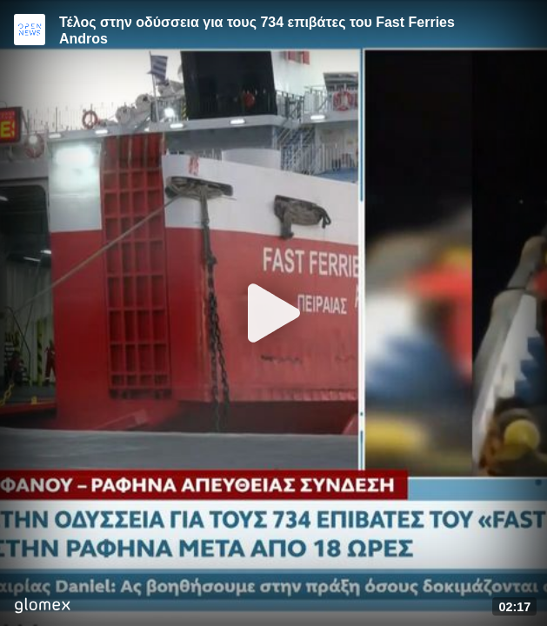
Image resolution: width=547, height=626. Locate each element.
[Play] (274, 313)
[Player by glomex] (42, 607)
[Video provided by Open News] (29, 29)
